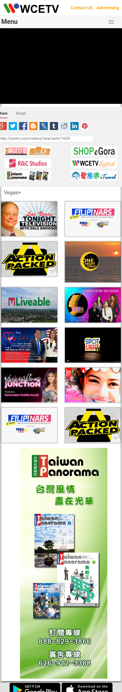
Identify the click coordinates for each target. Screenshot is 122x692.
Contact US (82, 7)
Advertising (108, 7)
